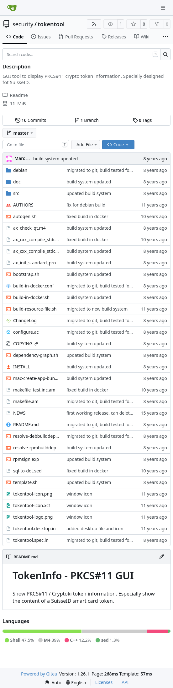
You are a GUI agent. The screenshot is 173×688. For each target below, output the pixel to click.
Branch (86, 120)
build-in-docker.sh (31, 297)
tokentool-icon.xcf (31, 505)
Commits (30, 120)
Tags (142, 120)
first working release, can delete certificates (111, 413)
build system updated (55, 159)
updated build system (88, 193)
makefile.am (26, 401)
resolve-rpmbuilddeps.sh (36, 448)
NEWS (19, 413)
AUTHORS (23, 205)
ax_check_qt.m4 (29, 228)
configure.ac (26, 332)
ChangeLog (25, 320)
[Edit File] (162, 556)
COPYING (22, 343)
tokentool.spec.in (31, 540)
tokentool (51, 24)
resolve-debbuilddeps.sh (36, 436)
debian (20, 170)
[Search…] (165, 54)
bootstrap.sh (26, 274)
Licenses (104, 682)
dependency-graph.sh (35, 355)
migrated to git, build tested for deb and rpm (112, 170)
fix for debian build (85, 205)
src (16, 193)
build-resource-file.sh (35, 309)
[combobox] (36, 144)
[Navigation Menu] (163, 7)
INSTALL (21, 367)
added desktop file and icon (94, 528)
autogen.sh (24, 216)
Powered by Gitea (39, 674)
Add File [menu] (87, 144)
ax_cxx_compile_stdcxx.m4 (36, 251)
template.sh (25, 482)
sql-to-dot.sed (27, 471)
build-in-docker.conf (33, 286)
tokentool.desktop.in (34, 528)
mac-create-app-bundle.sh (36, 378)
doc (17, 182)
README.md (26, 424)
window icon (79, 494)
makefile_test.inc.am (34, 390)
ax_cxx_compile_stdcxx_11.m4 (36, 239)
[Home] (12, 7)
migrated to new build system (97, 309)
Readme (15, 95)
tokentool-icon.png (32, 494)
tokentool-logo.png (33, 517)
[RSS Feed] (94, 24)
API (125, 682)
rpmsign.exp (26, 459)
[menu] (53, 683)
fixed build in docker (87, 216)
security (23, 24)
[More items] (165, 37)
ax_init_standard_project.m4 (36, 263)
